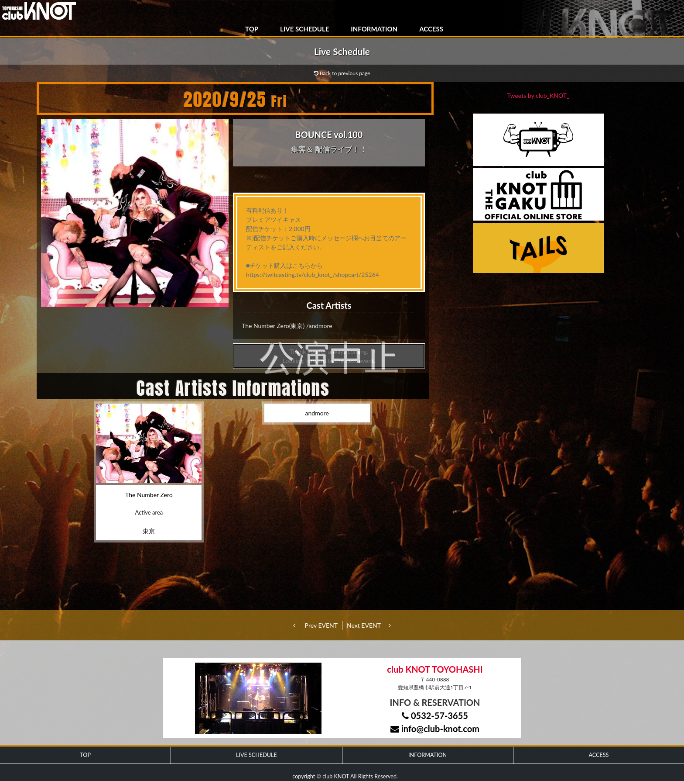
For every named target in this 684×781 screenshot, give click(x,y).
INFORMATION (374, 29)
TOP (251, 29)
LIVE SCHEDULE (304, 29)
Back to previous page (342, 73)
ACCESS (431, 29)
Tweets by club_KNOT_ (538, 95)
